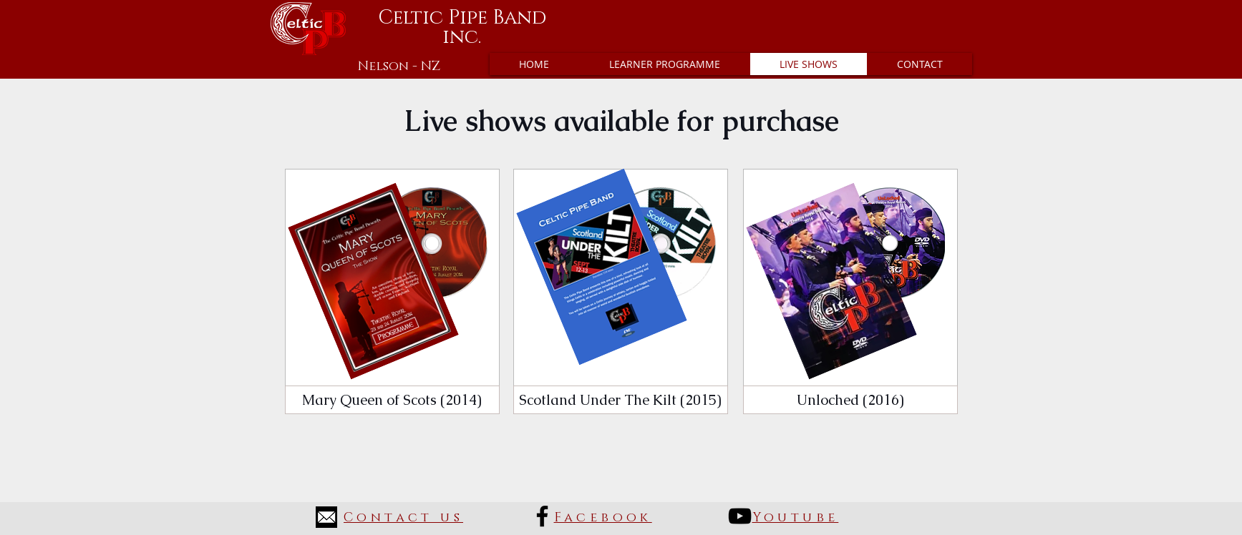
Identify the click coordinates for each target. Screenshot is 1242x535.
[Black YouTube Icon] (740, 516)
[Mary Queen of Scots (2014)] (392, 400)
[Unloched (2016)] (850, 400)
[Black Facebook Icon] (542, 516)
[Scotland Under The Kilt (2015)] (620, 400)
